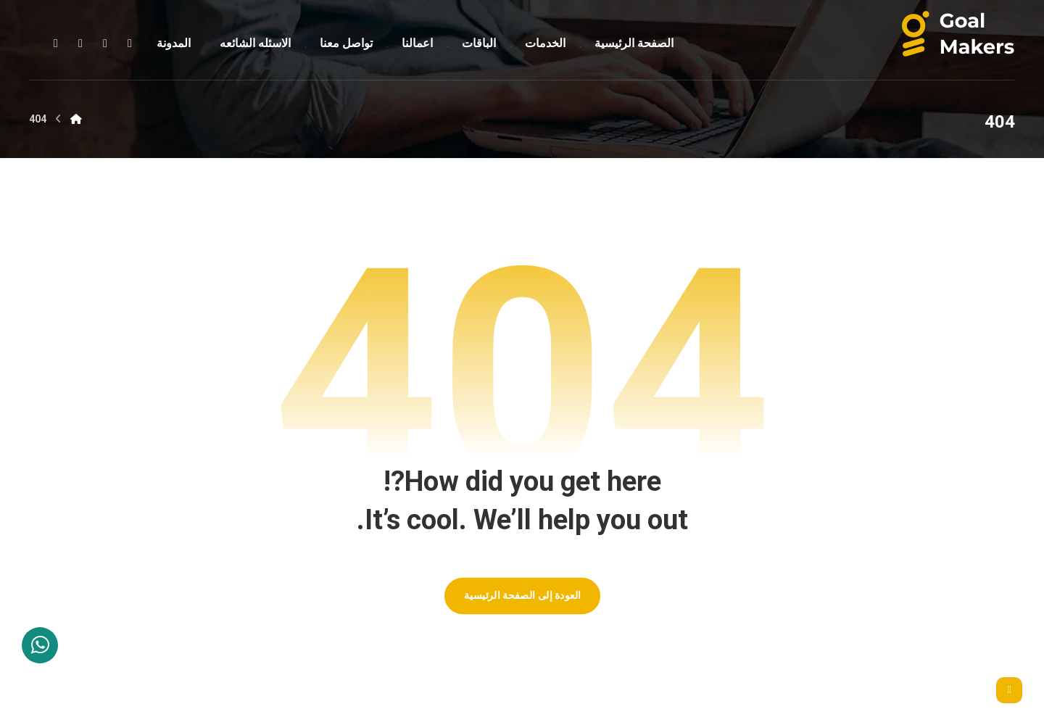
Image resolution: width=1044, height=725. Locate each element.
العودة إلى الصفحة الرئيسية (521, 595)
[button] (129, 43)
